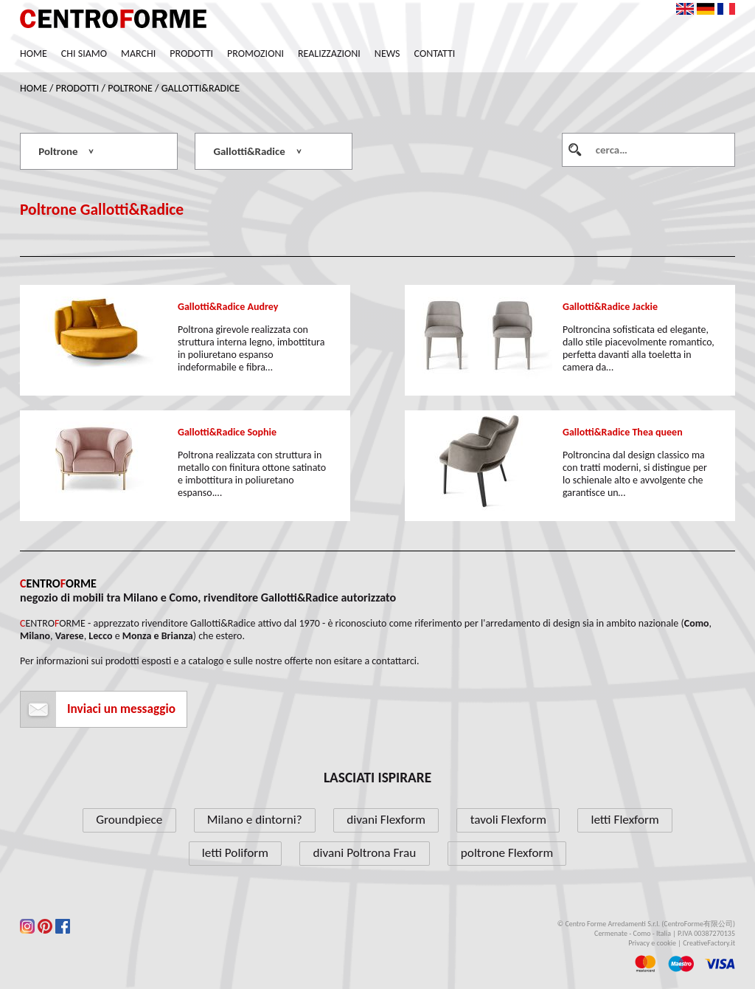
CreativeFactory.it (709, 943)
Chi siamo (84, 53)
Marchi (138, 53)
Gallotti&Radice (200, 88)
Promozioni (255, 53)
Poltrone (130, 88)
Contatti (435, 53)
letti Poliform (235, 853)
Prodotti (191, 53)
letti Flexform (624, 819)
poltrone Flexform (507, 853)
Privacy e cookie (652, 943)
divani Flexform (386, 819)
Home (33, 53)
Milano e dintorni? (254, 819)
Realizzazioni (329, 53)
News (387, 53)
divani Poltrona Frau (365, 853)
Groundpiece (129, 819)
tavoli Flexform (508, 819)
